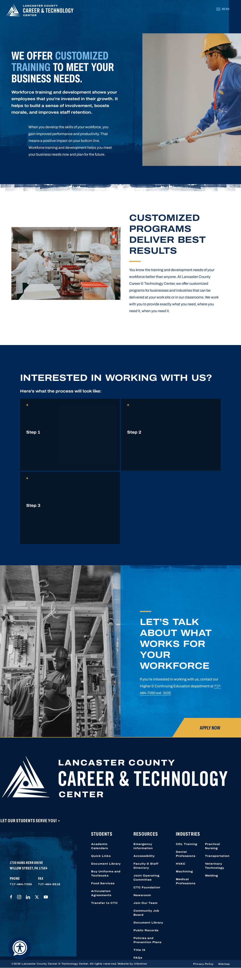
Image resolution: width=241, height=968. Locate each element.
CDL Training (186, 844)
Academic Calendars (99, 846)
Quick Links (101, 856)
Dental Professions (185, 854)
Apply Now (210, 728)
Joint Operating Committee (146, 877)
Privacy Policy (203, 964)
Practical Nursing (212, 846)
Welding (211, 875)
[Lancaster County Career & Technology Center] (40, 11)
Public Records (146, 930)
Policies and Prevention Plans (147, 940)
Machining (184, 871)
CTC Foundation (146, 887)
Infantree (140, 963)
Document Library (106, 863)
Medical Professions (185, 881)
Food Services (103, 883)
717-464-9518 (49, 884)
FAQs (137, 957)
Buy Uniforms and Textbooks (105, 873)
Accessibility (144, 856)
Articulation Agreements (101, 893)
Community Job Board (146, 912)
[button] (70, 435)
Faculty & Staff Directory (146, 865)
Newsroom (142, 895)
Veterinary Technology (214, 865)
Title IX (139, 950)
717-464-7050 (21, 884)
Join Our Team (145, 903)
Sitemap (224, 964)
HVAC (180, 863)
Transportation (217, 856)
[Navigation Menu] (223, 9)
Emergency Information (143, 846)
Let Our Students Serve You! (29, 820)
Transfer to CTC (104, 903)
